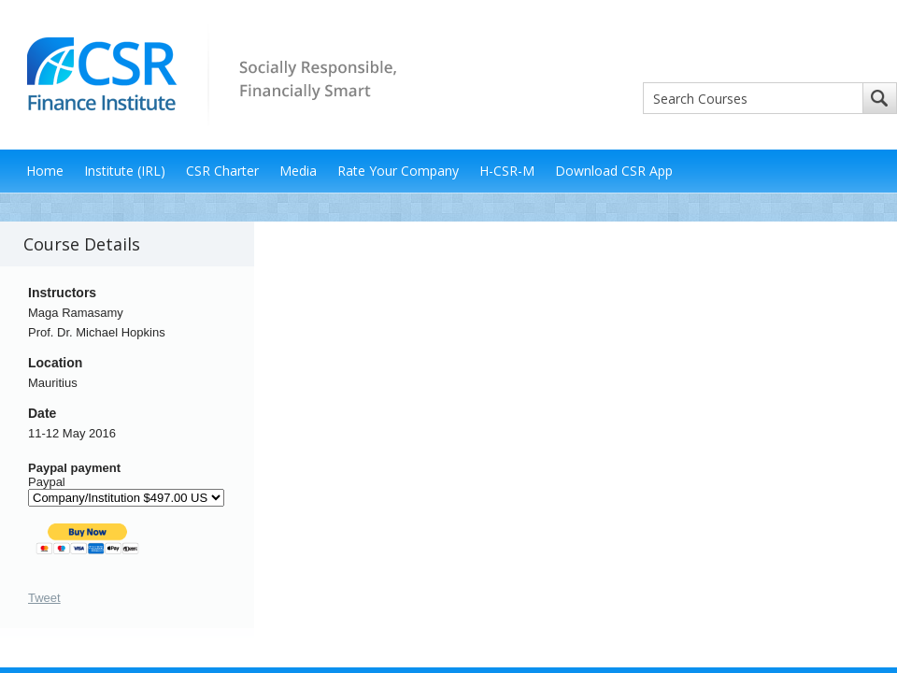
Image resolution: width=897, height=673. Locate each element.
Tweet (44, 598)
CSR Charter (222, 170)
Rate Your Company (398, 170)
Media (298, 170)
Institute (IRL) (124, 170)
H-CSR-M (506, 170)
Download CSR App (614, 170)
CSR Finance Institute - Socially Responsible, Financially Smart (205, 73)
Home (45, 170)
